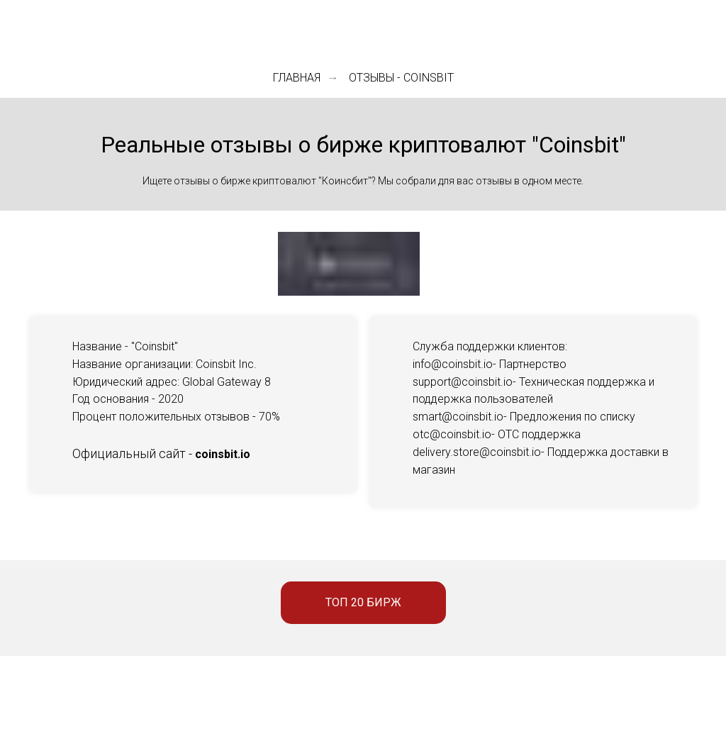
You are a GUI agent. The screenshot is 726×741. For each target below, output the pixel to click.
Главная (296, 77)
